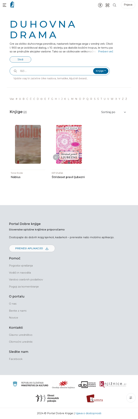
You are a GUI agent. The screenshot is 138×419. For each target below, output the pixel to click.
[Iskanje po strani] (114, 5)
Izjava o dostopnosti (88, 413)
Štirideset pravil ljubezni (68, 177)
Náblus (16, 177)
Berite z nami (17, 310)
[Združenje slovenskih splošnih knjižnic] (113, 384)
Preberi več (105, 51)
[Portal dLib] (87, 384)
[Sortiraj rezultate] (113, 112)
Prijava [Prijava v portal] (128, 4)
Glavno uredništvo (20, 335)
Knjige (100, 70)
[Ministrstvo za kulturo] (30, 384)
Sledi (20, 59)
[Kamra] (95, 398)
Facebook (15, 359)
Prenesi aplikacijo (32, 248)
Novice (13, 317)
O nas (12, 303)
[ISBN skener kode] (107, 5)
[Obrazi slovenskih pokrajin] (47, 398)
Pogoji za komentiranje (24, 286)
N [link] (76, 98)
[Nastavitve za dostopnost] (100, 5)
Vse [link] (12, 98)
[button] (4, 5)
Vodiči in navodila (20, 272)
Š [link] (98, 98)
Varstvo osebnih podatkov (26, 279)
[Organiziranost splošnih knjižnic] (63, 384)
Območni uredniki (20, 342)
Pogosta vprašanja (21, 265)
